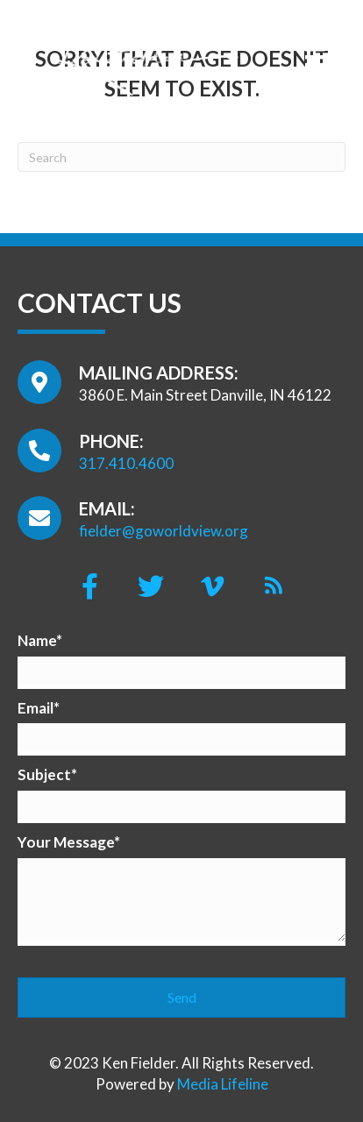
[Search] (181, 157)
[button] (89, 586)
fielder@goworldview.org (163, 531)
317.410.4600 (126, 463)
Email (35, 708)
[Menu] (315, 56)
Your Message (66, 842)
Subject (44, 774)
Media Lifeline (222, 1084)
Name (37, 640)
